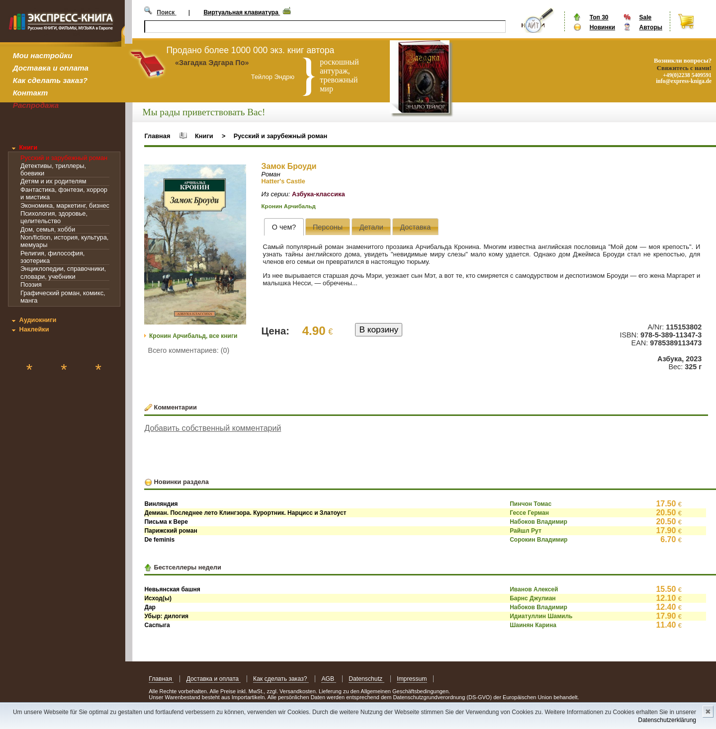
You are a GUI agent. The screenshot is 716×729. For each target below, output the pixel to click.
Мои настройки (43, 55)
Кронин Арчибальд (289, 206)
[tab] (283, 227)
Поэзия (31, 284)
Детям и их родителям (53, 181)
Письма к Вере (165, 521)
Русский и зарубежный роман (63, 158)
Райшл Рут (525, 530)
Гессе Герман (529, 512)
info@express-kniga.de (684, 81)
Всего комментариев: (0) (189, 350)
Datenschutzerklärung (667, 720)
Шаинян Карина (533, 625)
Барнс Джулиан (532, 598)
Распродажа (36, 105)
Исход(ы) (158, 598)
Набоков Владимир (538, 521)
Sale (645, 17)
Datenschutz (366, 678)
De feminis (159, 539)
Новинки (602, 27)
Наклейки (34, 329)
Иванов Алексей (534, 589)
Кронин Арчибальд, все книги (193, 335)
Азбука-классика (318, 194)
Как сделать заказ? (50, 80)
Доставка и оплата (51, 68)
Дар (150, 607)
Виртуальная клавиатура (241, 12)
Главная (157, 136)
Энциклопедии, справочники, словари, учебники (63, 272)
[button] (237, 173)
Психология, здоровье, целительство (54, 217)
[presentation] (284, 227)
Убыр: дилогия (166, 616)
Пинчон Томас (530, 503)
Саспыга (157, 625)
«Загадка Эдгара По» (212, 63)
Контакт (30, 92)
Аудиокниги (37, 320)
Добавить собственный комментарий (212, 428)
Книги (28, 147)
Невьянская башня (172, 589)
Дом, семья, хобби (47, 229)
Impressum (412, 678)
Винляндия (161, 503)
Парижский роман (170, 530)
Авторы (650, 27)
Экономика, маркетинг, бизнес (64, 205)
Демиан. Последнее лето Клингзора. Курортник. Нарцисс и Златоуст (245, 512)
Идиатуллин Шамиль (541, 616)
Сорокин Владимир (538, 539)
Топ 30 (599, 17)
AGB (328, 678)
